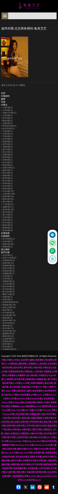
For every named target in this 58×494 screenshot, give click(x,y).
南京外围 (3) (7, 212)
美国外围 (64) (7, 244)
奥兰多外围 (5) (8, 292)
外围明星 (5, 233)
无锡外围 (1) (7, 147)
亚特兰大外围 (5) (8, 258)
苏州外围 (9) (7, 230)
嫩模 (3, 99)
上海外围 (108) (8, 194)
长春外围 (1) (7, 183)
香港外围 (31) (7, 199)
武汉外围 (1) (7, 222)
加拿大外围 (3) (8, 268)
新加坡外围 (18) (8, 305)
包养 (3, 93)
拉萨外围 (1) (7, 144)
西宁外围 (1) (7, 173)
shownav (4, 15)
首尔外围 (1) (7, 347)
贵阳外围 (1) (7, 175)
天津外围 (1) (7, 217)
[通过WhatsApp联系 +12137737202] (52, 251)
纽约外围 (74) (7, 328)
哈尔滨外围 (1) (8, 128)
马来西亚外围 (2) (8, 349)
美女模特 (5, 249)
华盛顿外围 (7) (8, 273)
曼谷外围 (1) (7, 310)
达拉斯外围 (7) (8, 339)
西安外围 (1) (7, 220)
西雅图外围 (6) (8, 333)
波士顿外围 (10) (8, 315)
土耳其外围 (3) (8, 284)
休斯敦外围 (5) (8, 260)
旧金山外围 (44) (8, 307)
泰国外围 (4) (7, 318)
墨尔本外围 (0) (8, 286)
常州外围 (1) (7, 139)
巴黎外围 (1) (7, 297)
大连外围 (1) (7, 131)
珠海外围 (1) (7, 165)
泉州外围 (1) (7, 157)
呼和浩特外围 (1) (8, 126)
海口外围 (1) (7, 162)
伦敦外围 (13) (7, 263)
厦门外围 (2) (7, 215)
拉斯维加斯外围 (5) (9, 302)
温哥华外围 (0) (8, 323)
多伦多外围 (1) (8, 289)
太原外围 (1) (7, 134)
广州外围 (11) (7, 204)
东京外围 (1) (7, 255)
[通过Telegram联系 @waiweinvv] (52, 235)
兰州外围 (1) (7, 115)
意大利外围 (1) (8, 239)
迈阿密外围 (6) (8, 341)
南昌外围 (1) (7, 121)
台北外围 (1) (7, 276)
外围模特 (5, 96)
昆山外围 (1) (7, 149)
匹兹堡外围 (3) (8, 271)
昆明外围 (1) (7, 228)
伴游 (3, 102)
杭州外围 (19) (7, 209)
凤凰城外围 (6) (8, 266)
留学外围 (5, 252)
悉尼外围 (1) (7, 299)
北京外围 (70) (7, 191)
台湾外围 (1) (7, 279)
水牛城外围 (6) (8, 313)
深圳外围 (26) (7, 196)
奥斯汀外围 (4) (8, 294)
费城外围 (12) (7, 336)
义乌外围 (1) (7, 110)
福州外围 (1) (7, 170)
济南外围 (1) (7, 160)
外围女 (4, 105)
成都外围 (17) (7, 207)
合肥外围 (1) (7, 123)
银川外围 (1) (7, 181)
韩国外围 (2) (7, 247)
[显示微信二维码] (52, 242)
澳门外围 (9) (7, 202)
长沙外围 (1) (7, 186)
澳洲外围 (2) (7, 326)
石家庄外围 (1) (8, 168)
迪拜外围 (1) (7, 344)
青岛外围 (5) (7, 189)
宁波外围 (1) (7, 136)
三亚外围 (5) (7, 108)
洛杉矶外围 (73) (8, 320)
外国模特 (5, 236)
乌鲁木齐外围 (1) (8, 113)
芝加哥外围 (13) (8, 331)
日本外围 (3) (7, 241)
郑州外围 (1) (7, 178)
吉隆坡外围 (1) (8, 281)
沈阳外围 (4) (7, 155)
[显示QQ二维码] (52, 258)
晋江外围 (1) (7, 152)
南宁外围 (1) (7, 118)
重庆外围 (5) (7, 225)
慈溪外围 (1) (7, 141)
